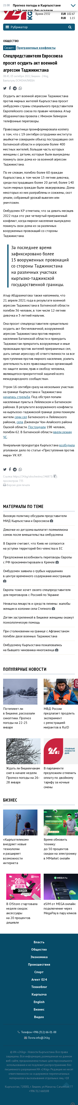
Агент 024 (39, 979)
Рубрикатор (17, 27)
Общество (11, 41)
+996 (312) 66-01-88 (44, 1032)
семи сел (21, 417)
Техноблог (39, 987)
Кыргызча (39, 994)
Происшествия (39, 964)
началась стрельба (16, 397)
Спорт (39, 972)
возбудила (67, 445)
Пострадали (37, 427)
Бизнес (39, 1009)
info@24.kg (43, 1038)
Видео (39, 1017)
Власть (39, 942)
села (20, 422)
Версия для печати (16, 485)
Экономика (39, 957)
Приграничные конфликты (36, 48)
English (39, 1002)
